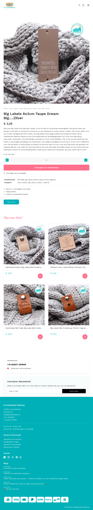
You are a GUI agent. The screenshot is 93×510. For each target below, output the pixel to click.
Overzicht (11, 202)
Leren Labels (13, 108)
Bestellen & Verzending (12, 444)
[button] (88, 5)
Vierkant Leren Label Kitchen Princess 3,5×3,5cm (70, 267)
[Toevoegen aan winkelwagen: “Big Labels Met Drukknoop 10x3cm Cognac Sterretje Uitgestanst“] (84, 336)
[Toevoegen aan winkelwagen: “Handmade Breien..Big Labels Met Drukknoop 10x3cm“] (40, 276)
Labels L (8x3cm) (43, 182)
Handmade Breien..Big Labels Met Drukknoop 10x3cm (28, 267)
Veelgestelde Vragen (11, 442)
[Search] (78, 5)
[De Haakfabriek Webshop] (9, 5)
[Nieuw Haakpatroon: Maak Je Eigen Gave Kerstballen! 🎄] (46, 483)
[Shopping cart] (82, 5)
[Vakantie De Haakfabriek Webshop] (46, 473)
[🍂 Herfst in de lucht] (46, 488)
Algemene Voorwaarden (12, 439)
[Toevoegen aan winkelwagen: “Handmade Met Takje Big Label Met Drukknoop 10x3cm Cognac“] (40, 336)
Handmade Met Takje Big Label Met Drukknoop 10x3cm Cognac (32, 328)
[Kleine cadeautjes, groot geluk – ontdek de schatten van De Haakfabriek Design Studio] (46, 478)
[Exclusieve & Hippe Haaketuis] (46, 467)
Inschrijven (74, 391)
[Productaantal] (46, 160)
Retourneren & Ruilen (11, 447)
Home (6, 108)
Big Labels (32, 182)
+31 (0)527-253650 (16, 364)
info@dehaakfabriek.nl (12, 415)
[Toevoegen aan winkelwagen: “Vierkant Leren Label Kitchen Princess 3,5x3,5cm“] (84, 276)
